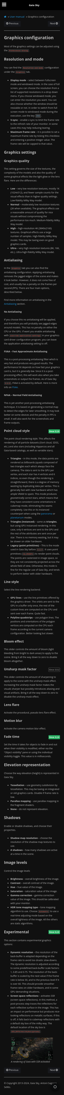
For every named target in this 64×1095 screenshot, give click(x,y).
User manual (17, 16)
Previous (12, 23)
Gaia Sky (34, 5)
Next (54, 23)
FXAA (15, 387)
